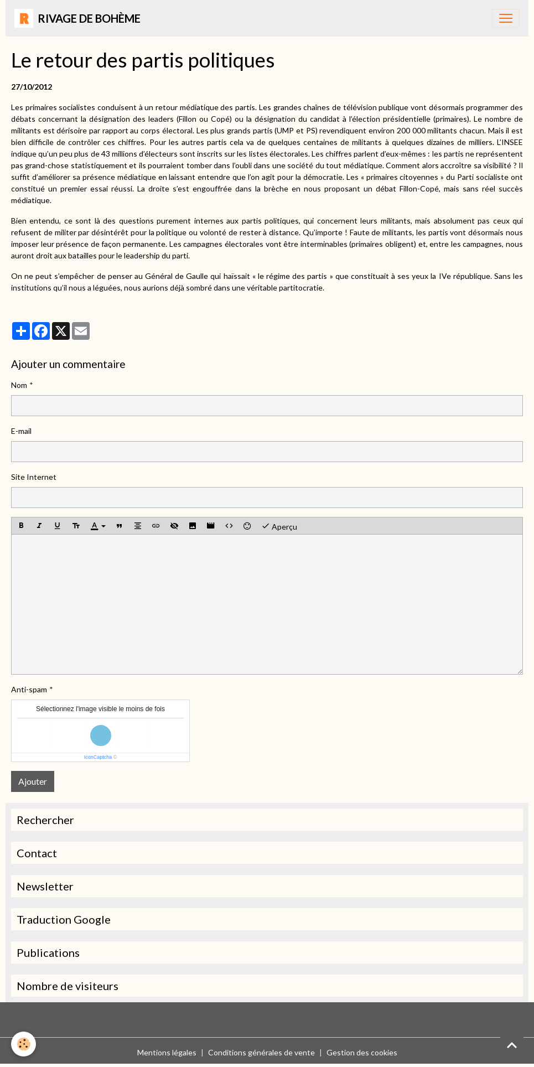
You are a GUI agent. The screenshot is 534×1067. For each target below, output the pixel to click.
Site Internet (33, 476)
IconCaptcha (98, 757)
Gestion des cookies (361, 1052)
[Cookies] (23, 1044)
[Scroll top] (512, 1045)
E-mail (21, 431)
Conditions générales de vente (261, 1052)
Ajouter (32, 781)
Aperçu (279, 525)
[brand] (77, 18)
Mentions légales (166, 1052)
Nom (19, 385)
